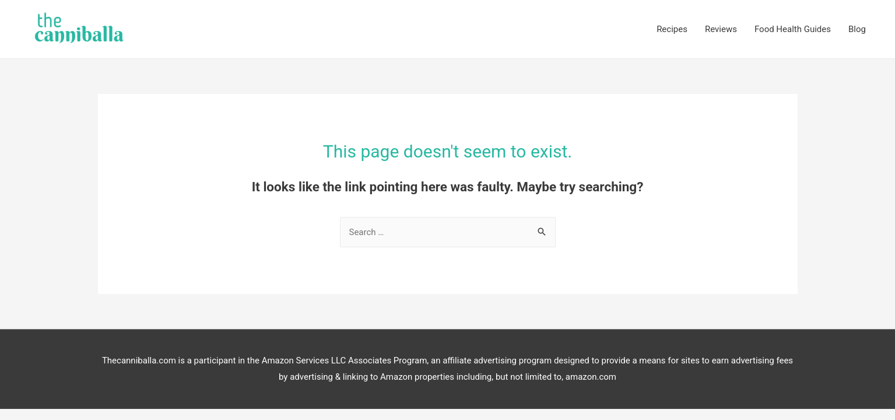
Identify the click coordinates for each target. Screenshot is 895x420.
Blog (857, 29)
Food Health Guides (792, 29)
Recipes (672, 29)
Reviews (721, 29)
